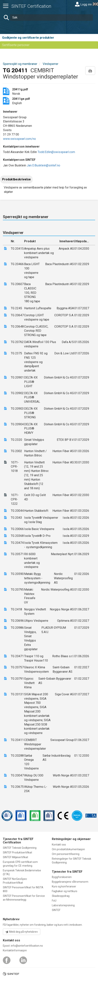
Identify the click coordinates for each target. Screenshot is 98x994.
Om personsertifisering (65, 854)
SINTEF (56, 910)
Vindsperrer (50, 64)
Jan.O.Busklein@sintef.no (43, 165)
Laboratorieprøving (63, 905)
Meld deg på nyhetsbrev (21, 931)
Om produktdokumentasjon (68, 849)
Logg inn (83, 4)
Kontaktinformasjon (15, 950)
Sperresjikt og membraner (20, 64)
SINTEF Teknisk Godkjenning (19, 847)
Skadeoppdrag (61, 895)
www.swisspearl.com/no (19, 139)
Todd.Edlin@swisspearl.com (56, 152)
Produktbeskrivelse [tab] (16, 179)
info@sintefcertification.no (27, 945)
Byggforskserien (62, 877)
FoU (54, 900)
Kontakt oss (59, 844)
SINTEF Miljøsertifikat (15, 857)
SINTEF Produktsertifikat (17, 852)
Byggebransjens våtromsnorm (70, 881)
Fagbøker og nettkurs (64, 891)
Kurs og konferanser (64, 886)
